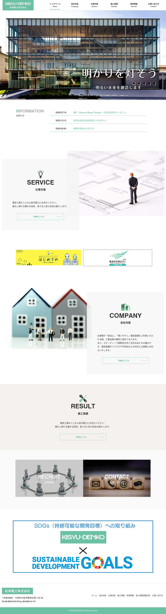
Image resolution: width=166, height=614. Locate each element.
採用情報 (134, 5)
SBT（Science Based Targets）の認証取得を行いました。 (100, 112)
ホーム (94, 595)
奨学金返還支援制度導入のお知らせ (89, 120)
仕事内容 (94, 5)
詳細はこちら (38, 217)
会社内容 (74, 5)
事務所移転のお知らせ (83, 128)
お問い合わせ (153, 5)
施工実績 (114, 5)
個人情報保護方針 (143, 595)
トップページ (55, 5)
